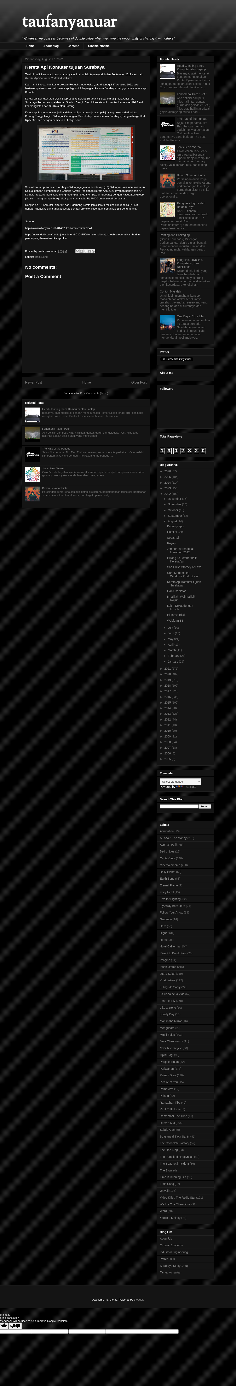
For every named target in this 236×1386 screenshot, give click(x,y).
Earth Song (167, 878)
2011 (168, 725)
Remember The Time (173, 1116)
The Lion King (169, 1150)
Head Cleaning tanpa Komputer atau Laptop (68, 409)
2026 (168, 471)
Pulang (164, 1095)
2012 (168, 719)
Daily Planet (167, 872)
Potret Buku (167, 1259)
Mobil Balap (167, 1034)
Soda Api (173, 537)
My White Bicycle (171, 1048)
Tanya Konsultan (171, 1272)
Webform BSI (175, 620)
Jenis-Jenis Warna (53, 468)
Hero (163, 926)
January (173, 661)
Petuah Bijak (168, 1075)
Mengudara (167, 1028)
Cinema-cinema (98, 46)
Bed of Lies (167, 851)
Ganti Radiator (176, 591)
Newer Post (33, 382)
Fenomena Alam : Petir (56, 428)
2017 (168, 691)
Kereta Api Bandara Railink (42, 78)
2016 (168, 697)
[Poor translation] (15, 1325)
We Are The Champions (175, 1204)
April (171, 644)
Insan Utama (168, 967)
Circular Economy (171, 1245)
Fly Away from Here (172, 906)
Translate (186, 786)
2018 (168, 685)
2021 (168, 668)
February (174, 655)
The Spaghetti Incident (174, 1163)
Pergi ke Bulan (169, 1061)
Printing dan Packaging (175, 235)
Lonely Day (167, 1014)
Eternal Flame (169, 885)
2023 (168, 488)
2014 (168, 708)
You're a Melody (170, 1217)
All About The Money (173, 838)
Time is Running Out (173, 1177)
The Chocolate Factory (174, 1143)
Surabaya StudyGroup (174, 1265)
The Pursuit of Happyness (176, 1156)
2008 (168, 742)
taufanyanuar (69, 23)
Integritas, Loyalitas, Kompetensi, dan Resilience (190, 263)
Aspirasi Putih (169, 844)
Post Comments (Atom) (94, 393)
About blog (51, 46)
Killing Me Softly (170, 987)
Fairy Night (167, 892)
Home (31, 46)
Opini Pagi (166, 1055)
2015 (168, 702)
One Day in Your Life (190, 316)
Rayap (171, 543)
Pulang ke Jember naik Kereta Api (181, 559)
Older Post (139, 382)
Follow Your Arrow (171, 912)
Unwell (164, 1190)
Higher (164, 933)
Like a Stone (168, 1007)
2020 (168, 674)
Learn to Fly (167, 1000)
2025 (168, 476)
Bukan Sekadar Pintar (55, 488)
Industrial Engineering (174, 1252)
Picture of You (169, 1082)
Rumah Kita (167, 1123)
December (175, 498)
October (173, 510)
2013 (168, 713)
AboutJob (166, 1238)
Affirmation (167, 831)
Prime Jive (166, 1089)
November (175, 504)
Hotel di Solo (175, 532)
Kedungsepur (175, 526)
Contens (73, 46)
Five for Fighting (170, 899)
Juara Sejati (167, 973)
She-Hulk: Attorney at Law (184, 567)
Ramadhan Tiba (170, 1102)
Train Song (41, 256)
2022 (168, 493)
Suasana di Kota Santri (175, 1136)
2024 (168, 482)
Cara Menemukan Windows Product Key (182, 574)
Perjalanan (167, 1068)
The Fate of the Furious (56, 448)
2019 (168, 680)
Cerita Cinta (167, 858)
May (171, 639)
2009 (168, 736)
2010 (168, 730)
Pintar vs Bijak (176, 614)
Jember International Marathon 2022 (180, 550)
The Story (166, 1170)
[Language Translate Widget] (180, 781)
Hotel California (170, 946)
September (175, 515)
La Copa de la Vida (172, 994)
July (171, 627)
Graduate (166, 919)
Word (163, 1211)
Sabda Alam (168, 1129)
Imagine (165, 960)
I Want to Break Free (173, 953)
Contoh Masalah (170, 291)
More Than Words (171, 1041)
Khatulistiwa (167, 980)
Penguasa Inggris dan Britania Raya (191, 205)
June (171, 633)
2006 (168, 753)
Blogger (138, 1299)
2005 (168, 759)
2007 (168, 747)
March (172, 650)
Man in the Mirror (171, 1021)
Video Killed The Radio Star (177, 1197)
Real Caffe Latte (170, 1109)
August (173, 521)
